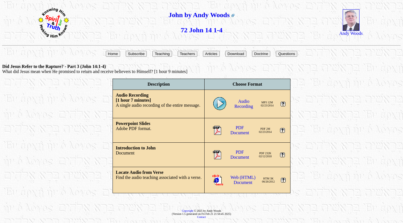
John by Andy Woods (202, 15)
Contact (201, 217)
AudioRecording (243, 104)
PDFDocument (239, 130)
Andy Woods (351, 31)
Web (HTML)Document (242, 180)
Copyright (187, 210)
